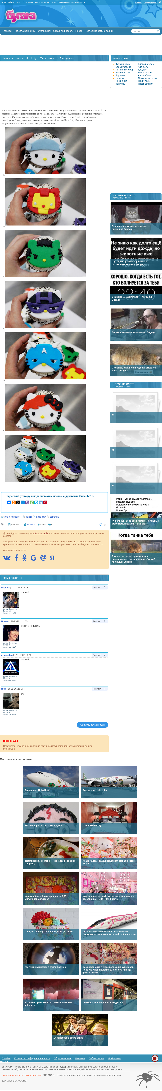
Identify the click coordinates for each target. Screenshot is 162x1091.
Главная (7, 30)
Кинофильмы (145, 72)
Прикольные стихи (147, 78)
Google (68, 2)
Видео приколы (146, 64)
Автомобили (144, 75)
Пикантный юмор (124, 69)
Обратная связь (150, 3)
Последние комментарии (99, 30)
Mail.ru (75, 2)
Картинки (120, 75)
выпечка (54, 517)
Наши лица (121, 81)
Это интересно (12, 517)
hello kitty (40, 517)
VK (55, 2)
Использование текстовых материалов (22, 1075)
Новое (78, 30)
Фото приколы (123, 64)
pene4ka (31, 524)
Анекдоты (143, 67)
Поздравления (145, 84)
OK (62, 2)
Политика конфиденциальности (32, 1058)
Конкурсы (121, 84)
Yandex (82, 2)
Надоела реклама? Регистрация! (32, 30)
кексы (29, 517)
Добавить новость (63, 30)
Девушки (142, 69)
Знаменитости (123, 72)
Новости (120, 78)
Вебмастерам (96, 1058)
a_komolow (7, 655)
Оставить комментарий (92, 724)
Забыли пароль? (14, 2)
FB (59, 2)
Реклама (138, 3)
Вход (4, 2)
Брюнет (5, 621)
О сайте (6, 1058)
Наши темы (144, 81)
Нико (3, 689)
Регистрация (28, 2)
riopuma (5, 587)
